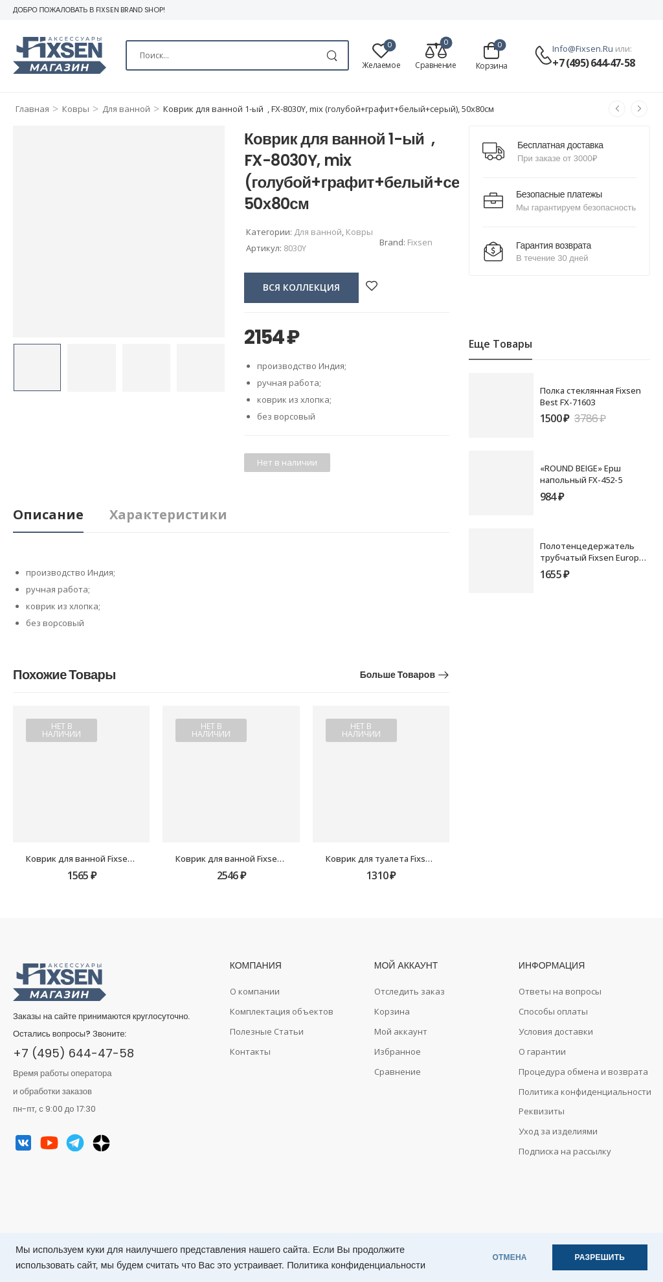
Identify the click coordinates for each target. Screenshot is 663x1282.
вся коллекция (301, 287)
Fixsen (420, 242)
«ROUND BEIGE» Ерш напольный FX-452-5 (581, 474)
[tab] (61, 515)
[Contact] (543, 56)
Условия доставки (556, 1031)
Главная (32, 109)
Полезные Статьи (267, 1031)
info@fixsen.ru (582, 48)
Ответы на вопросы (560, 991)
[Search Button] (332, 55)
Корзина (392, 1011)
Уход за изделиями (558, 1131)
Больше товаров (397, 674)
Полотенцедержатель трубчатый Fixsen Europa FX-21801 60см (592, 557)
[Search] (237, 55)
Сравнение (397, 1071)
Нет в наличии (61, 730)
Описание (48, 514)
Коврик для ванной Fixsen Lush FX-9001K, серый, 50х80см (291, 858)
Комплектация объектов (281, 1011)
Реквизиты (542, 1111)
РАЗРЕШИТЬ (600, 1257)
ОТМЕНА (510, 1257)
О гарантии (542, 1051)
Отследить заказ (409, 991)
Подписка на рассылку (565, 1151)
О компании (255, 991)
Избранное (397, 1051)
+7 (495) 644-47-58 (593, 63)
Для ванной (126, 109)
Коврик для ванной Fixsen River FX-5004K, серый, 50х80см (142, 858)
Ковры (75, 109)
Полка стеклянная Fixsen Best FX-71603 (590, 396)
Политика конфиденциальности (356, 1265)
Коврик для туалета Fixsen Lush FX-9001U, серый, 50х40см (443, 858)
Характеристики (168, 514)
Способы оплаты (553, 1011)
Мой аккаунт (400, 1031)
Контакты (250, 1051)
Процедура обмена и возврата (583, 1071)
